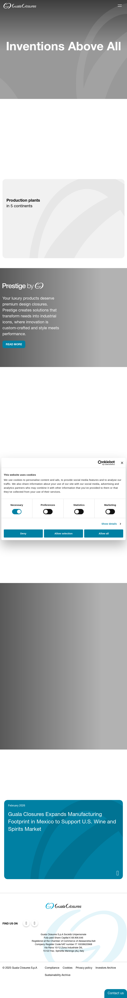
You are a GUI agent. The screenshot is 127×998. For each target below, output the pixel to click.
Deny (23, 533)
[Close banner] (122, 463)
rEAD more (14, 344)
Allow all (104, 533)
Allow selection (63, 533)
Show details (109, 523)
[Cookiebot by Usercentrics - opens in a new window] (100, 462)
